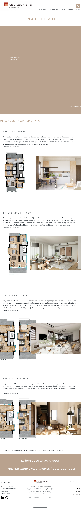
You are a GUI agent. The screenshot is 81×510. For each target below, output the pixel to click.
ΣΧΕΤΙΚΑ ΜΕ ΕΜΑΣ (75, 482)
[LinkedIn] (2, 497)
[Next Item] (78, 261)
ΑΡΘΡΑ (78, 491)
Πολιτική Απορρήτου (33, 497)
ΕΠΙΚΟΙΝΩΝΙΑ (76, 494)
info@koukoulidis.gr (8, 488)
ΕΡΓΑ (78, 488)
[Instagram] (6, 497)
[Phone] (78, 6)
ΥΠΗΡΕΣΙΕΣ (76, 485)
